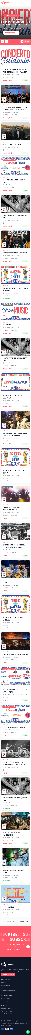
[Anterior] (1, 22)
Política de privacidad (21, 1023)
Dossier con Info (5, 998)
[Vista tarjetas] (22, 41)
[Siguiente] (29, 22)
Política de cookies (6, 1025)
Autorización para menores (8, 990)
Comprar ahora (11, 33)
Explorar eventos (8, 974)
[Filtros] (2, 41)
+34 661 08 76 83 (6, 1014)
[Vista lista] (25, 41)
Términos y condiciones (7, 1023)
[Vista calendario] (28, 41)
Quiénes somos (5, 985)
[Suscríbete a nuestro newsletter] (15, 941)
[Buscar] (6, 41)
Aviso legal (15, 1021)
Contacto (3, 982)
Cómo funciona (5, 988)
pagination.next (24, 921)
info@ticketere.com (7, 1008)
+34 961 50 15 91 (6, 1011)
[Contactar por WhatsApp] (28, 1032)
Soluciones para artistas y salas (9, 1001)
